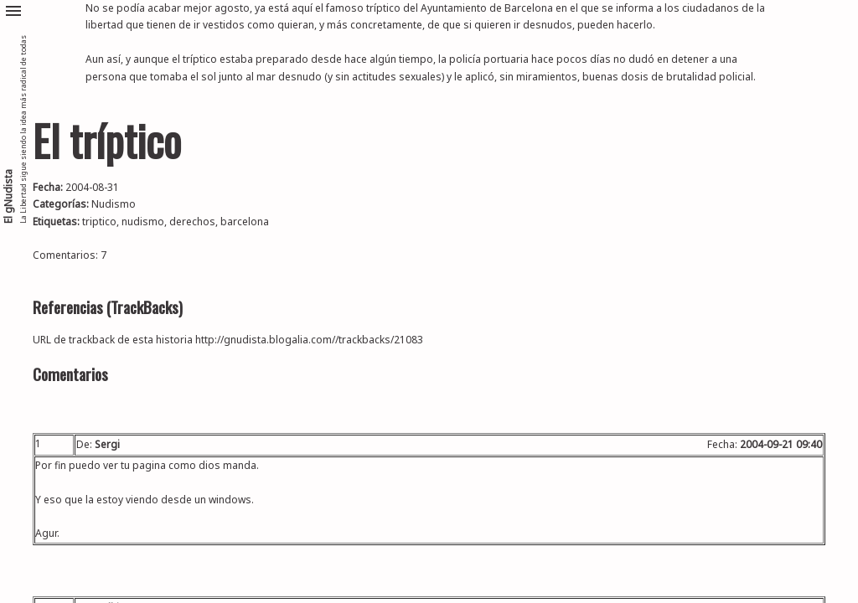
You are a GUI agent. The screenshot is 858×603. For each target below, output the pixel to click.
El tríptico (107, 141)
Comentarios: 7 (69, 255)
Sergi (107, 444)
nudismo (142, 221)
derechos (192, 221)
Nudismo (113, 204)
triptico (99, 221)
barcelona (244, 221)
